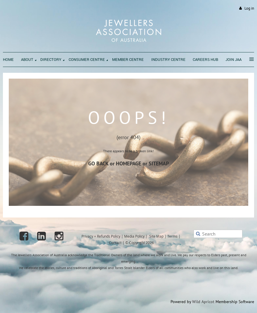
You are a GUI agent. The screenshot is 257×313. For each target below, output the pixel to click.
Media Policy (134, 236)
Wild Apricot (203, 301)
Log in (249, 8)
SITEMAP (159, 163)
